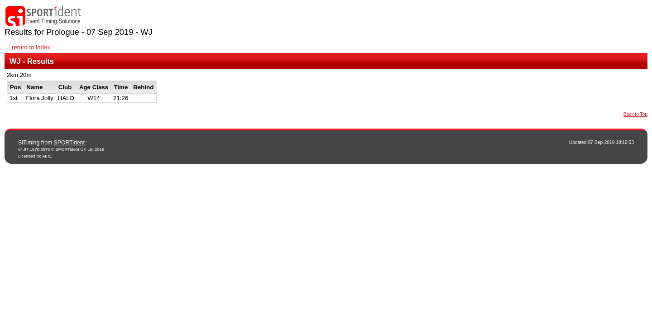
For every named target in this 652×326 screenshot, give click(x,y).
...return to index (28, 47)
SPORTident (69, 142)
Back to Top (635, 114)
